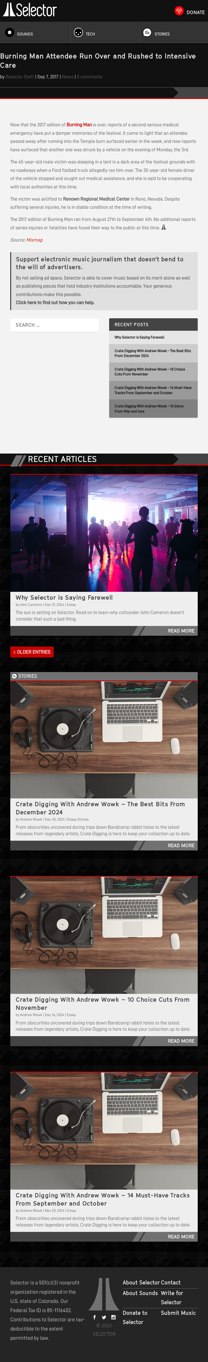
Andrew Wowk (31, 819)
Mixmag (34, 239)
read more (181, 631)
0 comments (89, 76)
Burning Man (79, 124)
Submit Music (178, 1313)
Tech (90, 34)
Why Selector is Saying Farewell (139, 337)
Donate (196, 12)
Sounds (25, 34)
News (67, 76)
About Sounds (140, 1293)
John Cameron (31, 604)
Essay (71, 604)
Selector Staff (20, 76)
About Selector (141, 1282)
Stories (162, 34)
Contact (171, 1282)
